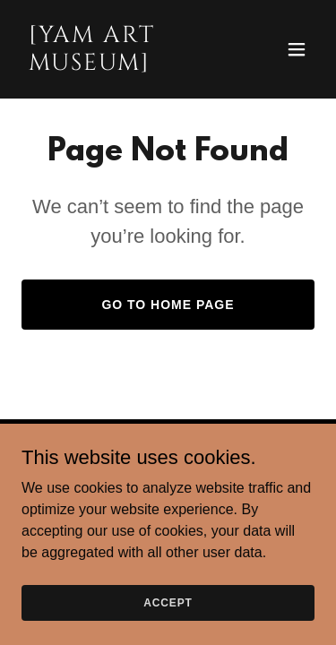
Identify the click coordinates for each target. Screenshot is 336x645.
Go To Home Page (167, 304)
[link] (124, 65)
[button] (296, 49)
